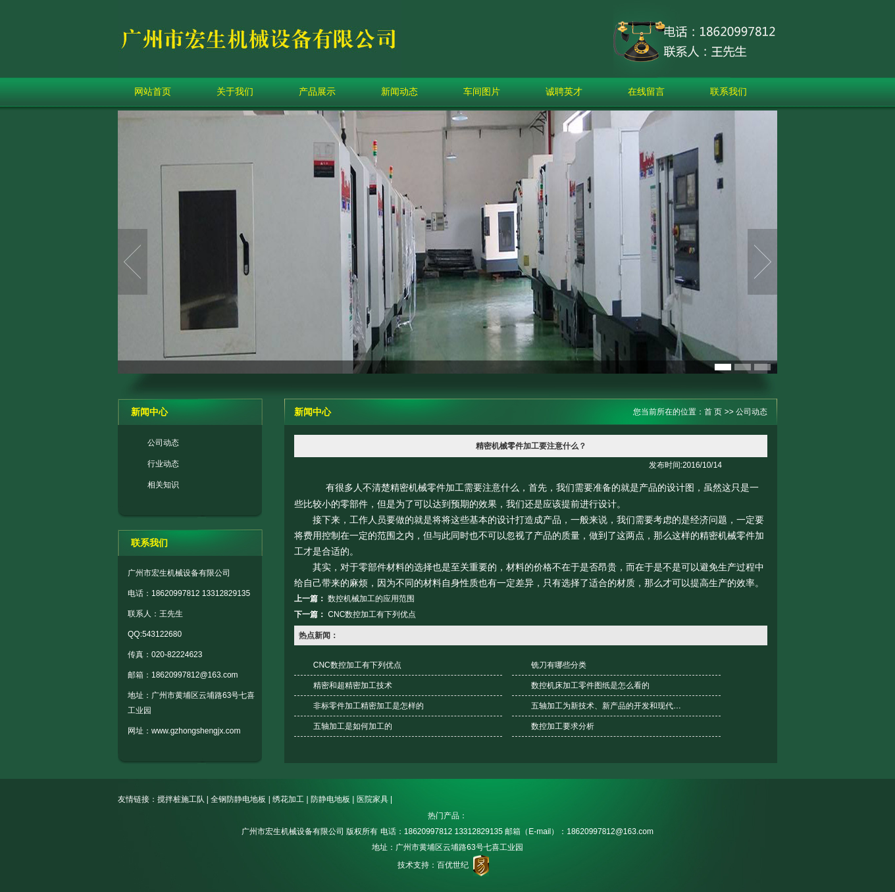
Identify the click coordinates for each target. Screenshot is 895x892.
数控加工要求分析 (562, 726)
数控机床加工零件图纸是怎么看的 (590, 685)
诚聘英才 (564, 91)
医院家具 (372, 799)
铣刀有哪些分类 (558, 665)
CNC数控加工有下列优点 (372, 614)
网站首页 (152, 91)
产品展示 (317, 91)
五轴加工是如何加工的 (352, 726)
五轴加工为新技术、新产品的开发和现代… (606, 705)
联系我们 (728, 91)
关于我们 (235, 91)
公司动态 (163, 442)
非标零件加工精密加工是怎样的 (368, 705)
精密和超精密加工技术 (352, 685)
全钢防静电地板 (238, 799)
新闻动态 (399, 91)
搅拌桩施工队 (181, 799)
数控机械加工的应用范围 (371, 598)
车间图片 (481, 91)
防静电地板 (330, 799)
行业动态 (163, 463)
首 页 (713, 411)
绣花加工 (288, 799)
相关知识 (163, 484)
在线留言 (646, 91)
